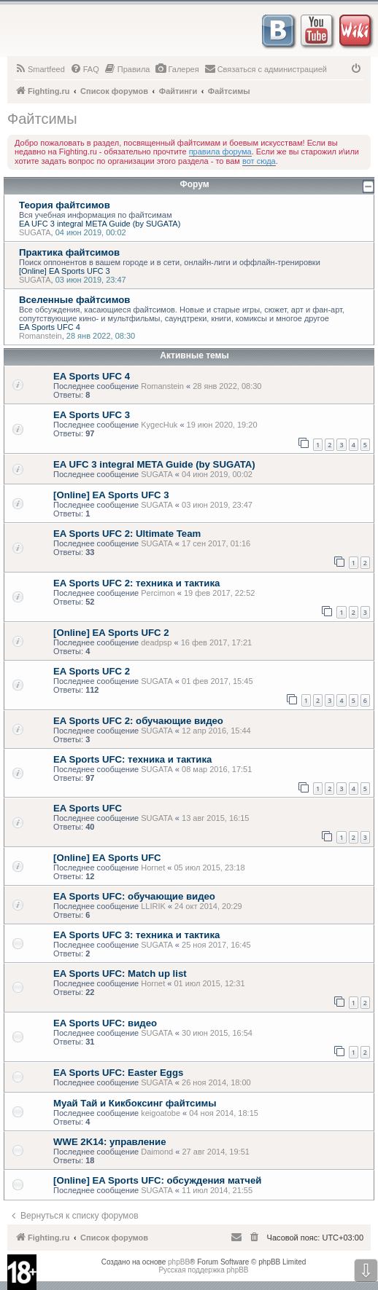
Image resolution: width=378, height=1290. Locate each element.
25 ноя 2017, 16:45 (216, 944)
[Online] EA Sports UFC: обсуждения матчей (157, 1180)
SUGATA (35, 232)
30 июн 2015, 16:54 (217, 1033)
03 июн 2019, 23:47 (217, 504)
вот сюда (259, 161)
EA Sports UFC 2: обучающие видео (138, 720)
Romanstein (40, 335)
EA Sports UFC (87, 808)
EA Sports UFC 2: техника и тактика (136, 583)
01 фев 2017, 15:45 (217, 681)
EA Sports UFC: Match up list (120, 973)
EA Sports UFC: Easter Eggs (118, 1072)
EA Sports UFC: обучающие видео (134, 896)
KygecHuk (159, 424)
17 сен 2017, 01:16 (216, 543)
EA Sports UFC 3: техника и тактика (136, 934)
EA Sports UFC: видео (105, 1023)
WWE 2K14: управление (109, 1141)
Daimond (157, 1151)
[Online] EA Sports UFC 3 (64, 271)
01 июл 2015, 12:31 (209, 983)
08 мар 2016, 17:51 (217, 769)
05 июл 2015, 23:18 (209, 867)
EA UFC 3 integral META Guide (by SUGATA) (99, 223)
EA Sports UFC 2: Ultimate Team (127, 533)
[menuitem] (40, 69)
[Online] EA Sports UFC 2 (111, 632)
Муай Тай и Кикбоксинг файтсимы (135, 1103)
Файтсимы (42, 119)
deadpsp (156, 642)
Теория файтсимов (64, 205)
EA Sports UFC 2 (91, 671)
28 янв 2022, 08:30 (227, 386)
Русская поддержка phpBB (203, 1270)
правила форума (220, 151)
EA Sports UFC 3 (91, 414)
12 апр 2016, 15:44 (216, 730)
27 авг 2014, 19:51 (215, 1151)
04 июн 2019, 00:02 (217, 474)
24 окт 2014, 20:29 (208, 906)
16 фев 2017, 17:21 (216, 642)
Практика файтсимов (69, 252)
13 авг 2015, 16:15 (215, 818)
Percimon (157, 593)
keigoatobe (160, 1113)
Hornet (153, 867)
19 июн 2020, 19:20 (222, 424)
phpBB (179, 1262)
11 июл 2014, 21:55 (217, 1190)
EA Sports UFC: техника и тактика (132, 759)
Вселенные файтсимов (74, 299)
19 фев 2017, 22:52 (219, 593)
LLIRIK (153, 906)
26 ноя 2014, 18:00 (216, 1082)
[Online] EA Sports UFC (107, 857)
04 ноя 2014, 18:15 (223, 1113)
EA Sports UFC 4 (49, 327)
